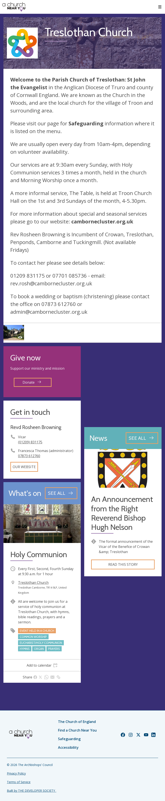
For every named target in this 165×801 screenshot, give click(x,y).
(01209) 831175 (30, 442)
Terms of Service (19, 782)
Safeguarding (69, 738)
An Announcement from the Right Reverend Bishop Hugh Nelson (122, 513)
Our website (24, 466)
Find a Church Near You (77, 730)
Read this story (123, 564)
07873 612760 (29, 456)
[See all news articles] (142, 438)
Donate (32, 382)
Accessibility (68, 747)
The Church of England (77, 721)
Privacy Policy (16, 773)
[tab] (42, 665)
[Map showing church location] (123, 385)
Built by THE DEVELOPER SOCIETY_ (31, 791)
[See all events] (61, 493)
